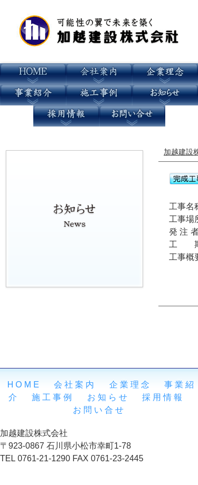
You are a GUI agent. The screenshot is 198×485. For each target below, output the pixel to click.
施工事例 (53, 397)
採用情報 (163, 397)
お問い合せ (99, 409)
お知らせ (108, 397)
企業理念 (130, 384)
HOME (24, 384)
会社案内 (75, 384)
